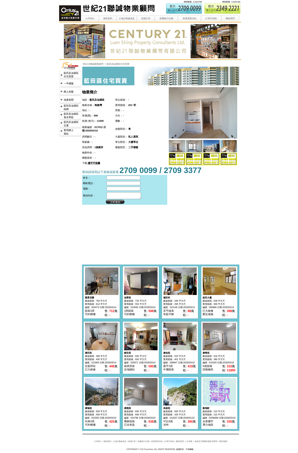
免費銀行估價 (166, 18)
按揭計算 (145, 18)
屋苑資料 (107, 18)
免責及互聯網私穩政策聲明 (205, 442)
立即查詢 (113, 203)
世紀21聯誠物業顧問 (93, 64)
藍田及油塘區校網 (71, 107)
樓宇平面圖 (94, 163)
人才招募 (188, 442)
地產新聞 (69, 99)
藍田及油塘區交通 (71, 124)
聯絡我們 (230, 18)
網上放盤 (69, 91)
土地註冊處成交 (127, 18)
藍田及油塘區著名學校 (71, 115)
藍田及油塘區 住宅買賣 (71, 75)
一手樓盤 (69, 83)
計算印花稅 (211, 18)
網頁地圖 (223, 442)
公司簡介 (90, 18)
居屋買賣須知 (189, 18)
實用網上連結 (69, 132)
